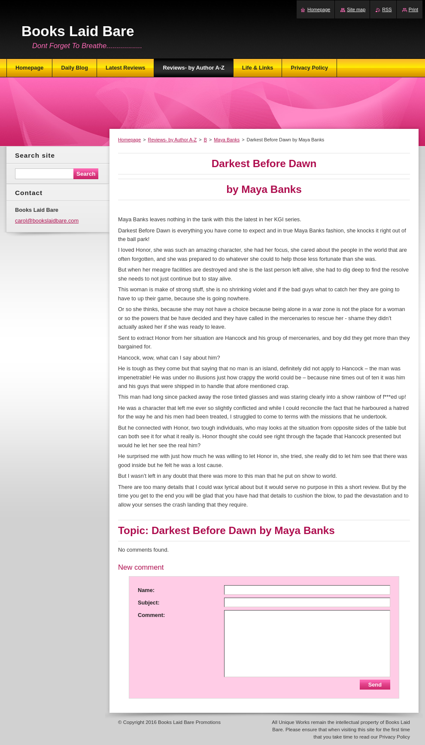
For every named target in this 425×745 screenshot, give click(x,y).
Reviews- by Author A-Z (172, 139)
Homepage (129, 139)
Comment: (151, 615)
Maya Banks (227, 139)
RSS (387, 9)
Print (413, 9)
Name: (146, 590)
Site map (356, 9)
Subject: (148, 602)
